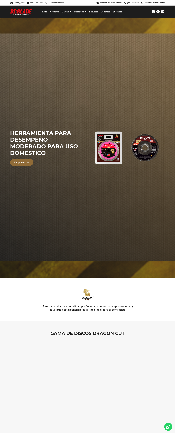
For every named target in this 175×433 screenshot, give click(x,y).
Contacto (105, 11)
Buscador (117, 11)
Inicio (44, 11)
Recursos (93, 11)
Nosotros (54, 11)
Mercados (80, 11)
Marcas (66, 11)
